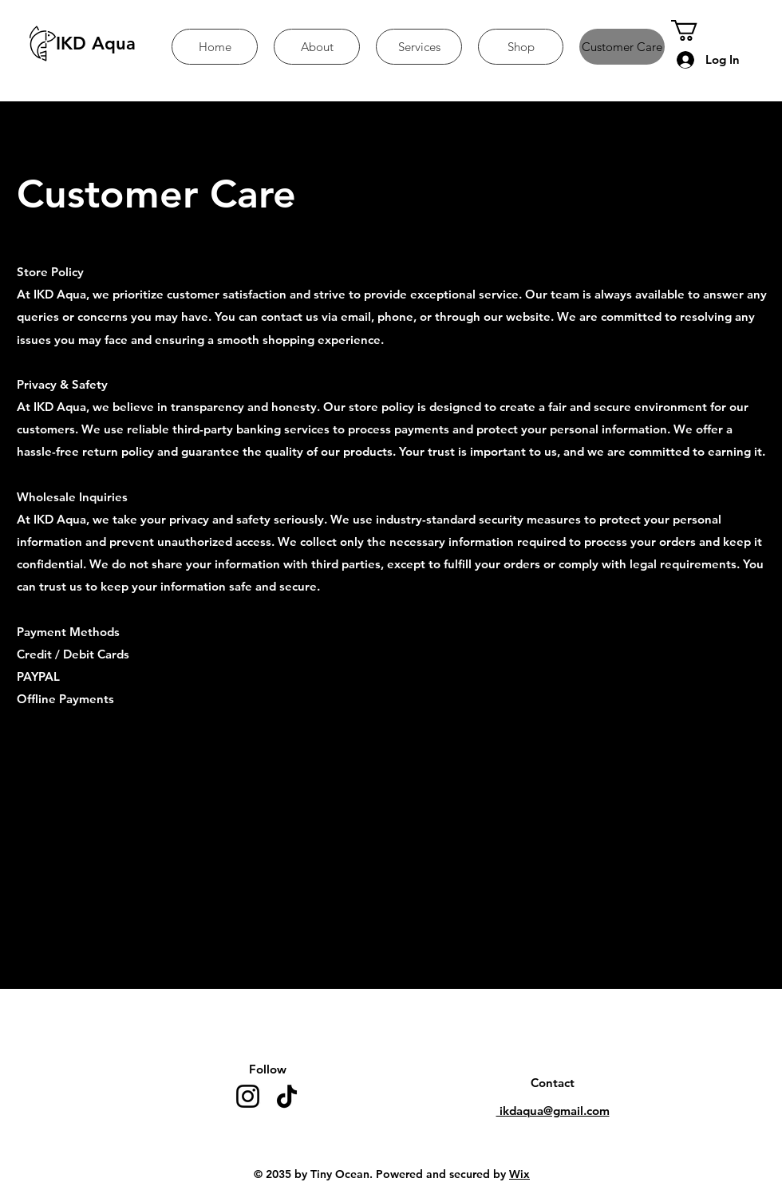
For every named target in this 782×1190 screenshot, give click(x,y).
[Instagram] (247, 1096)
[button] (696, 30)
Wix (519, 1174)
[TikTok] (286, 1096)
